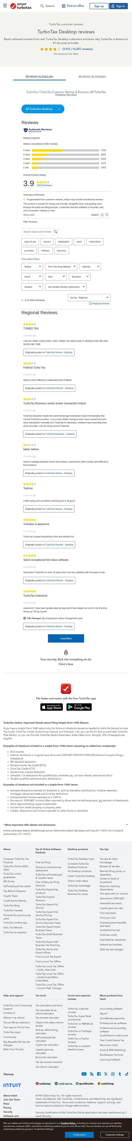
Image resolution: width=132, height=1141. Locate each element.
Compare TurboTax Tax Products (16, 859)
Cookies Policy (68, 1123)
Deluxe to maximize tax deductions (48, 868)
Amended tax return (111, 903)
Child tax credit (108, 934)
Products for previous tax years (17, 916)
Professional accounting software (113, 1029)
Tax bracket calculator (47, 1017)
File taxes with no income (114, 893)
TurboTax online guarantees (12, 874)
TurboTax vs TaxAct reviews (78, 1039)
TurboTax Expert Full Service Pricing (47, 912)
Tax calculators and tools (49, 1005)
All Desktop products (79, 871)
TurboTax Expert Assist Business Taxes (48, 927)
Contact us (9, 1012)
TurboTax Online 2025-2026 (16, 867)
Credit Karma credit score (114, 1035)
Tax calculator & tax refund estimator (46, 1011)
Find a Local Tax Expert (48, 956)
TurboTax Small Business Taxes (49, 935)
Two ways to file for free (16, 1027)
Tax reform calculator (47, 1066)
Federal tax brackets (111, 944)
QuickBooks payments (112, 1018)
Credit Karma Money (14, 900)
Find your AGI (108, 917)
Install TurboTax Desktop (81, 876)
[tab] (39, 76)
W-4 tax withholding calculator (47, 1030)
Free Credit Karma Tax (112, 1040)
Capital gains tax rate (111, 908)
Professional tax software (113, 1023)
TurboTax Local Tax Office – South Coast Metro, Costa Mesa (50, 974)
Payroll (103, 1013)
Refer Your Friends (13, 1049)
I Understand (79, 1135)
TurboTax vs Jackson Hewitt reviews (79, 1047)
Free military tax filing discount (47, 883)
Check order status (78, 880)
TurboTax (32, 92)
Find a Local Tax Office (48, 961)
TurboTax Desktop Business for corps (78, 891)
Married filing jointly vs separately (112, 872)
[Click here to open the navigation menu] (5, 5)
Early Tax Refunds (13, 927)
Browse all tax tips (110, 866)
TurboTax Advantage (79, 885)
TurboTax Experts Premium (45, 897)
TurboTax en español (14, 932)
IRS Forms (8, 881)
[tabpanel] (66, 361)
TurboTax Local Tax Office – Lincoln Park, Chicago (50, 985)
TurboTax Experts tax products (47, 890)
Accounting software (111, 1008)
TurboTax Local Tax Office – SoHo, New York (50, 967)
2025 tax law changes (111, 949)
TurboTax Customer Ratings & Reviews (64, 92)
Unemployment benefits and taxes (113, 923)
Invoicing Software (110, 1059)
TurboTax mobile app (15, 922)
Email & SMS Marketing (112, 1050)
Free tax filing (43, 862)
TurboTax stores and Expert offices (47, 950)
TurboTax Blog (11, 905)
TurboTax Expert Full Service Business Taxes (48, 920)
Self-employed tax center (17, 886)
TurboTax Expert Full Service (47, 905)
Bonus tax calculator (47, 1057)
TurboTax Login (12, 1032)
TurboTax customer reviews (78, 1009)
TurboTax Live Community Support (17, 1006)
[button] (43, 109)
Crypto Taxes (10, 895)
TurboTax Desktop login (81, 858)
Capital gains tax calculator (45, 1050)
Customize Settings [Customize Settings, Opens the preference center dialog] (115, 1135)
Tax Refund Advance (14, 891)
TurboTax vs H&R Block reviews (80, 1024)
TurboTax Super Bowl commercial (79, 1017)
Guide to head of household (109, 879)
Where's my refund (13, 1017)
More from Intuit (109, 1045)
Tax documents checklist (49, 1062)
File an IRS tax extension (16, 1022)
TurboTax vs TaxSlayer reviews (80, 1032)
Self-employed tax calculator (46, 1038)
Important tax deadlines (113, 939)
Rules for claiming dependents (110, 887)
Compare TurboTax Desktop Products (78, 864)
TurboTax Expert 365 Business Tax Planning (48, 942)
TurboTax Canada (13, 910)
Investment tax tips (110, 930)
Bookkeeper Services (111, 1054)
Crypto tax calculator (47, 1044)
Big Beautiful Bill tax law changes (16, 1042)
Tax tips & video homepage (109, 859)
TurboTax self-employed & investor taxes (49, 875)
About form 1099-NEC (112, 898)
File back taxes (108, 913)
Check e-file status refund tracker (49, 1023)
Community (9, 1037)
